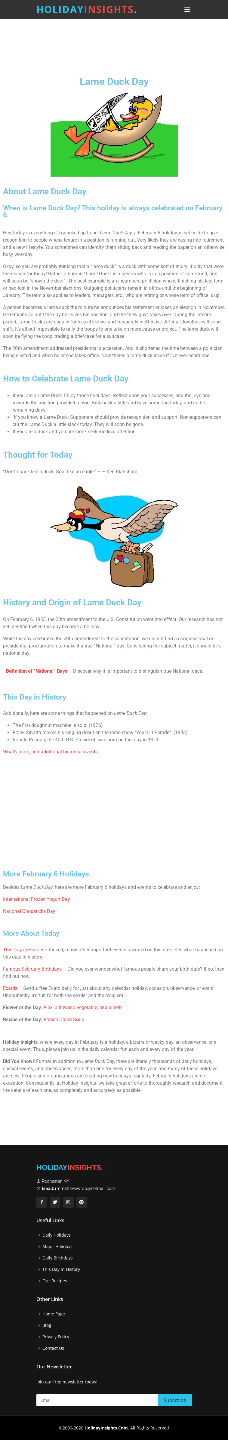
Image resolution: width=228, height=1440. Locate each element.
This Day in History (23, 950)
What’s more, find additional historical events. (51, 752)
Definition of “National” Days (36, 671)
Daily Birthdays (57, 1258)
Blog (46, 1325)
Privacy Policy (55, 1337)
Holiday (86, 9)
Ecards (11, 988)
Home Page (53, 1314)
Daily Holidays (56, 1235)
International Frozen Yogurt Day (36, 899)
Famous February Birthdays (32, 969)
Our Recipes (54, 1281)
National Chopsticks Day (29, 911)
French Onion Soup (64, 1019)
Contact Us (53, 1348)
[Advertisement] (114, 41)
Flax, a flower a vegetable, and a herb (83, 1007)
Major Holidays (57, 1246)
